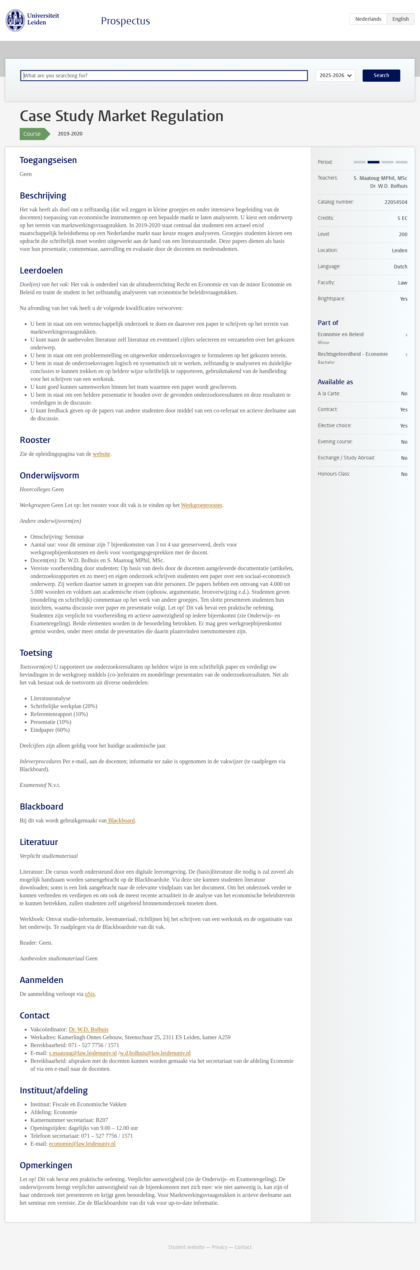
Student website (186, 1247)
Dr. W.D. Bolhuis (89, 1029)
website (101, 454)
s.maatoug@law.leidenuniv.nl (83, 1053)
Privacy (219, 1247)
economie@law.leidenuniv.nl (82, 1144)
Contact (243, 1247)
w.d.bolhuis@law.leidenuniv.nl (155, 1053)
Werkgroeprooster (201, 505)
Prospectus (125, 21)
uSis (90, 994)
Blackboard (121, 820)
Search (381, 75)
